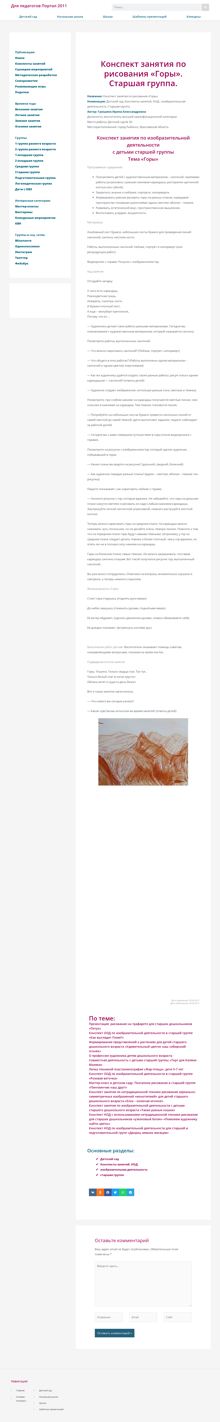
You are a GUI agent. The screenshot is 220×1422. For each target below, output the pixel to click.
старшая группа (112, 1175)
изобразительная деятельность (124, 1169)
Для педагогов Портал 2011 (39, 5)
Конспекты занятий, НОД (119, 1164)
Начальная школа (70, 16)
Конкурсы (194, 16)
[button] (92, 1192)
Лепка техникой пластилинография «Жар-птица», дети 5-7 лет (136, 1069)
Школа (108, 16)
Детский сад (28, 16)
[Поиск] (205, 7)
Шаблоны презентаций (150, 16)
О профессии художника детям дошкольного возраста (130, 1056)
